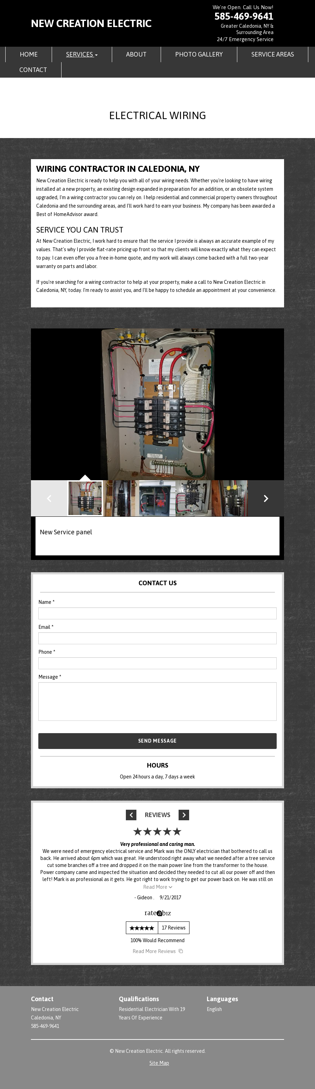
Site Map (159, 1063)
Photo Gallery (199, 54)
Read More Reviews (158, 951)
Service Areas (272, 54)
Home (29, 54)
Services (82, 54)
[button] (266, 498)
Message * (49, 676)
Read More (157, 887)
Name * (46, 602)
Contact (33, 69)
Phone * (46, 652)
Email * (45, 627)
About (136, 54)
